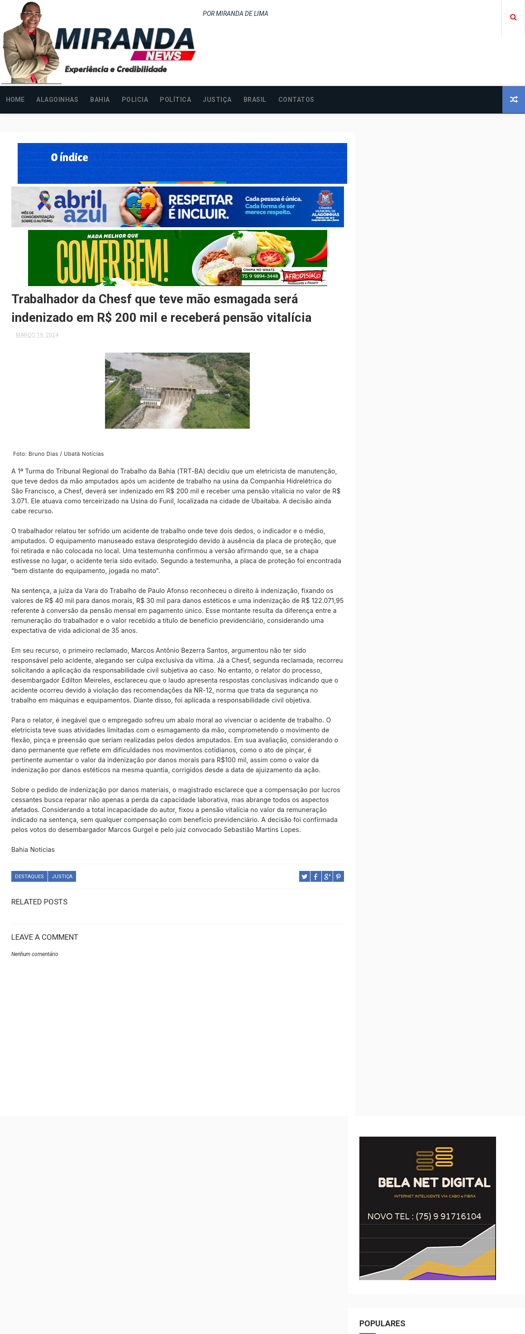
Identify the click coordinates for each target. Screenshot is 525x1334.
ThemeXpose (245, 1322)
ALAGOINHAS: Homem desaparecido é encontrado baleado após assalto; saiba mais (462, 1241)
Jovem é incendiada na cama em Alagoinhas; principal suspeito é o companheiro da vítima (455, 1280)
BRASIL (255, 99)
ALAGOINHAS (57, 99)
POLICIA (135, 99)
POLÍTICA (175, 99)
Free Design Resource (299, 1322)
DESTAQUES (29, 896)
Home (15, 99)
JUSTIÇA (217, 99)
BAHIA (100, 99)
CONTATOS (296, 99)
